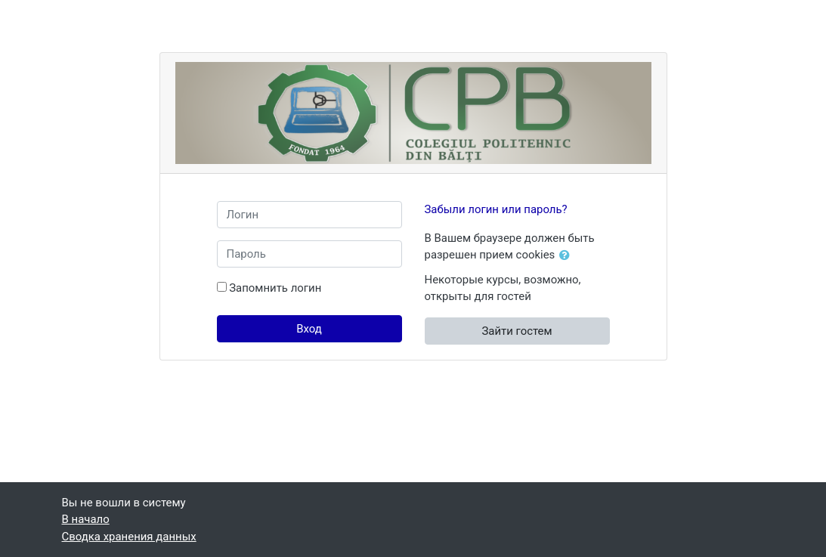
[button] (567, 255)
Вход (309, 329)
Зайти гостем (516, 331)
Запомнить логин (275, 288)
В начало (86, 519)
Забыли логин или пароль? (496, 209)
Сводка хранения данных (129, 536)
